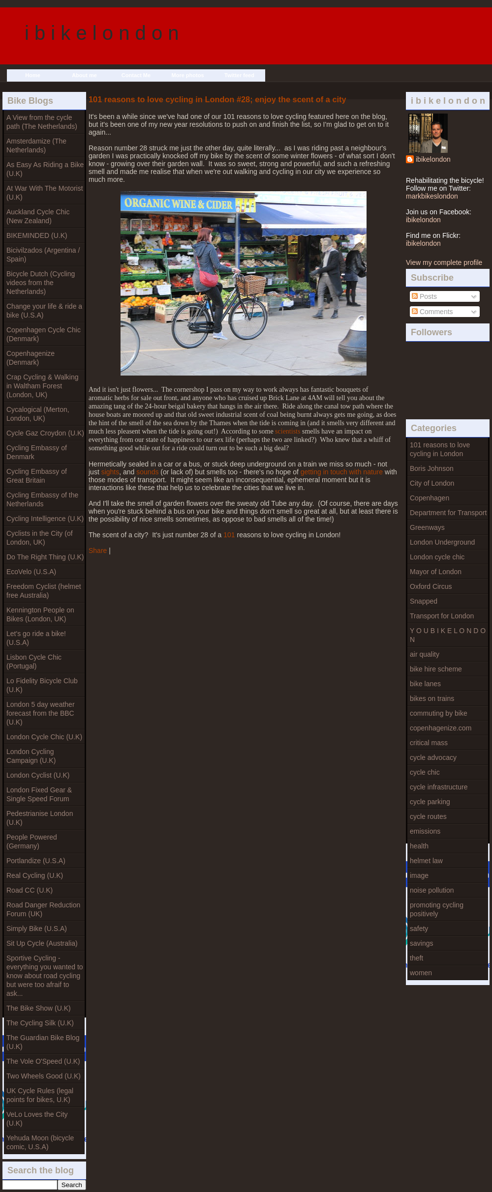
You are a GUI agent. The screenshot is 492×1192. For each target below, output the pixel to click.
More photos (188, 75)
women (421, 973)
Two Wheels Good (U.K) (43, 1076)
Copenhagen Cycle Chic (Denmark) (43, 334)
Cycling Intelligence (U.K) (45, 519)
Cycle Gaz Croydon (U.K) (45, 433)
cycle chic (425, 772)
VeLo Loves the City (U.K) (37, 1118)
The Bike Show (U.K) (38, 1008)
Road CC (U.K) (29, 890)
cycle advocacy (433, 757)
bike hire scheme (436, 669)
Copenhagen (429, 498)
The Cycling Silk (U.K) (40, 1023)
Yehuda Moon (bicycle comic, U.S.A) (40, 1142)
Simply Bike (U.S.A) (36, 928)
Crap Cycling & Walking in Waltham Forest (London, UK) (42, 386)
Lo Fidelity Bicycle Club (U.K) (42, 685)
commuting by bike (438, 713)
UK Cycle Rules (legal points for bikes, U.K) (39, 1095)
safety (419, 928)
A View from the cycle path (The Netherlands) (41, 122)
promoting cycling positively (436, 909)
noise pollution (432, 890)
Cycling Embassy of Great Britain (36, 475)
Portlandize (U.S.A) (35, 861)
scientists (287, 431)
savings (421, 943)
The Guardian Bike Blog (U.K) (43, 1042)
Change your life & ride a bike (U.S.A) (44, 310)
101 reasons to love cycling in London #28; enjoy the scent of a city (217, 99)
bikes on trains (432, 698)
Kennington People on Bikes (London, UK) (40, 614)
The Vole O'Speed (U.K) (43, 1061)
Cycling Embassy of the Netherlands (42, 499)
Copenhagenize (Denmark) (30, 357)
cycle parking (430, 802)
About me (84, 75)
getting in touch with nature (342, 472)
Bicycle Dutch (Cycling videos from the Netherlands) (40, 282)
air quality (424, 654)
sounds (147, 472)
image (419, 875)
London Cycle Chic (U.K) (44, 737)
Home (32, 75)
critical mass (429, 743)
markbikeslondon (432, 196)
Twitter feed (239, 75)
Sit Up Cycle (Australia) (42, 943)
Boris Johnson (432, 468)
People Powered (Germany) (31, 841)
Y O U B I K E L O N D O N (448, 635)
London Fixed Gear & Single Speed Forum (39, 794)
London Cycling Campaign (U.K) (31, 756)
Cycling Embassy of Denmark (36, 452)
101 (229, 535)
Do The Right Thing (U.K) (45, 557)
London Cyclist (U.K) (37, 775)
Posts (424, 296)
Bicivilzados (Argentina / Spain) (43, 254)
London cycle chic (437, 557)
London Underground (442, 542)
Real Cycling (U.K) (34, 875)
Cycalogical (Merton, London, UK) (37, 414)
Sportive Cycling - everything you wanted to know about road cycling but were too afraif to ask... (44, 975)
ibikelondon (433, 159)
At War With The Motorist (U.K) (44, 192)
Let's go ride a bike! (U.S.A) (36, 638)
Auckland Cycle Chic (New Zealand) (37, 216)
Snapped (423, 601)
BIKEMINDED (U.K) (36, 235)
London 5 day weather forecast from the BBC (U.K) (40, 713)
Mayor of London (435, 572)
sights (110, 472)
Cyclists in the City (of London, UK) (39, 537)
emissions (425, 831)
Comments (432, 312)
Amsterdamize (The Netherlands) (36, 145)
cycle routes (428, 816)
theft (416, 958)
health (419, 846)
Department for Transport (448, 513)
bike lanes (425, 684)
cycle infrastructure (438, 787)
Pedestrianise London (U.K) (39, 818)
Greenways (427, 527)
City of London (432, 483)
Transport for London (442, 616)
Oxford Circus (431, 586)
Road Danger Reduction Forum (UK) (43, 909)
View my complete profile (444, 262)
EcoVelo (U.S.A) (31, 572)
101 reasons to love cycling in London (440, 449)
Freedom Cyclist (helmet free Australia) (43, 590)
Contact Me (136, 75)
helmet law (426, 861)
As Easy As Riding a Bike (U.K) (45, 169)
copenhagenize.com (440, 728)
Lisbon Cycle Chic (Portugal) (34, 661)
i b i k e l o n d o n (102, 33)
